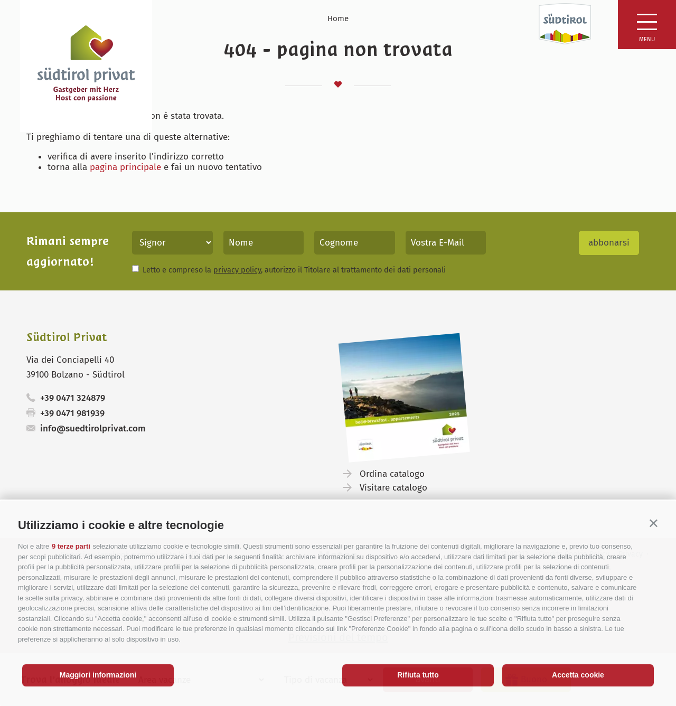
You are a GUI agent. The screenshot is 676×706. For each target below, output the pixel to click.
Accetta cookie (578, 675)
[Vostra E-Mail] (446, 243)
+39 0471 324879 (72, 397)
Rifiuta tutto (418, 675)
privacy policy (237, 270)
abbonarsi (609, 242)
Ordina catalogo (392, 473)
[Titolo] (172, 243)
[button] (653, 523)
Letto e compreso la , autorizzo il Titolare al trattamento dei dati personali (294, 270)
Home (338, 18)
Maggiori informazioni (98, 675)
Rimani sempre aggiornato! (67, 251)
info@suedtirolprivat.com (92, 428)
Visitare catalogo (393, 487)
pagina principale (125, 167)
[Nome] (263, 243)
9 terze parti (71, 546)
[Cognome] (354, 243)
